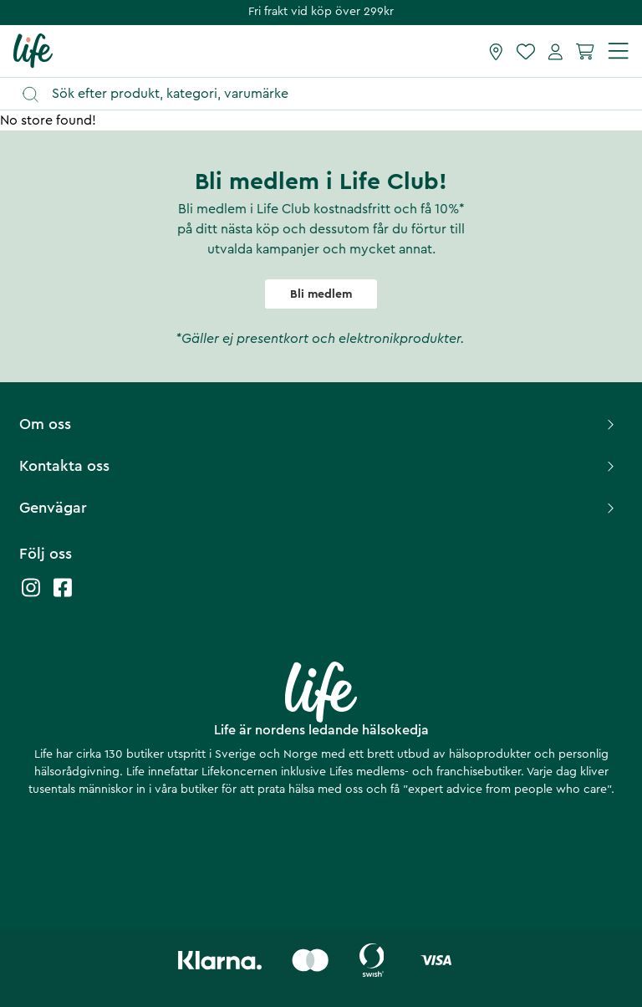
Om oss (319, 424)
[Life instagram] (31, 595)
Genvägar (319, 507)
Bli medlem (321, 294)
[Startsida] (33, 50)
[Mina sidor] (555, 51)
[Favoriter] (526, 51)
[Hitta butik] (496, 51)
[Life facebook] (63, 595)
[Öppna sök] (329, 94)
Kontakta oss (319, 465)
